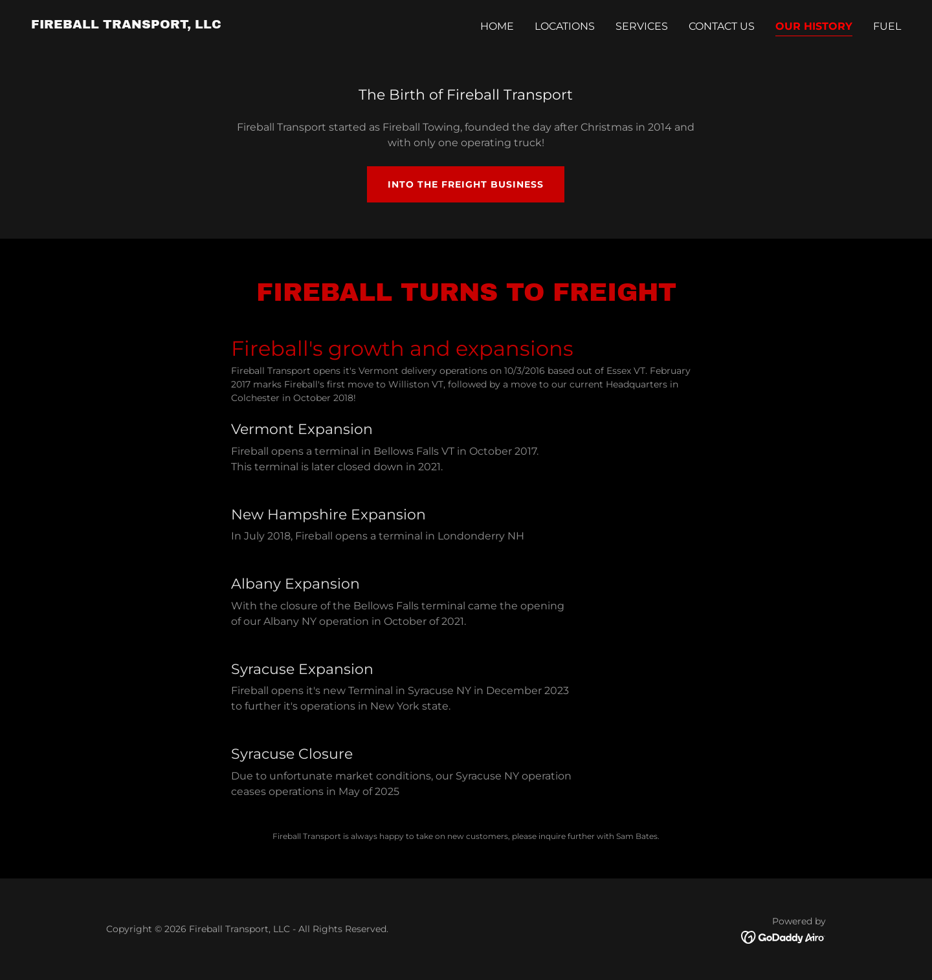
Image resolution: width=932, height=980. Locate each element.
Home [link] (497, 26)
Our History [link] (813, 26)
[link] (126, 25)
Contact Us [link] (722, 26)
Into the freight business (466, 184)
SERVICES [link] (642, 26)
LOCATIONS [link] (565, 26)
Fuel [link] (887, 26)
